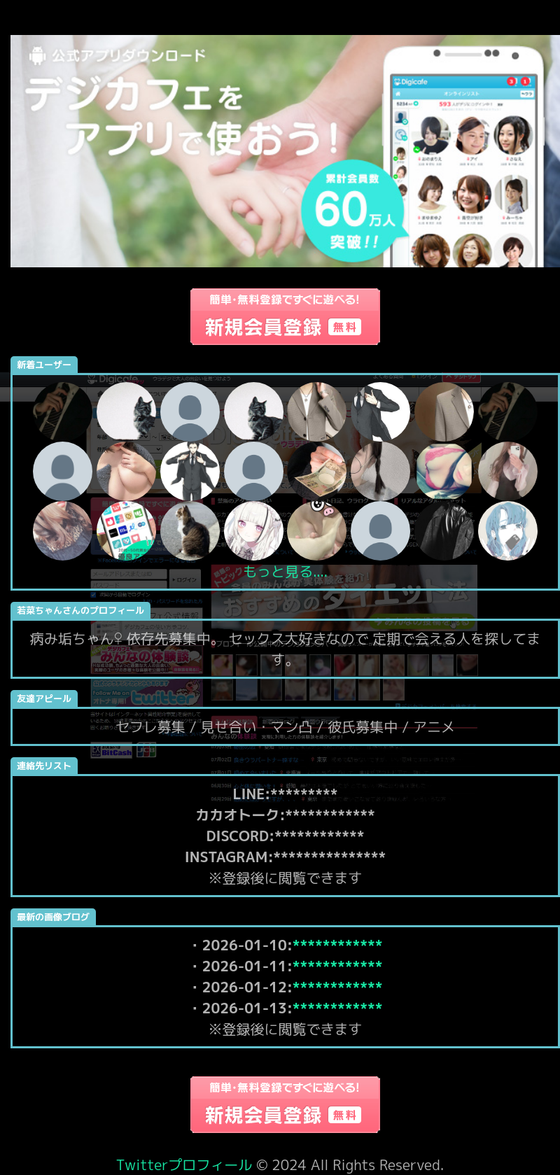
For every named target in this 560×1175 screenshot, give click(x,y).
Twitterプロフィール (184, 1164)
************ (338, 945)
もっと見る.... (285, 571)
